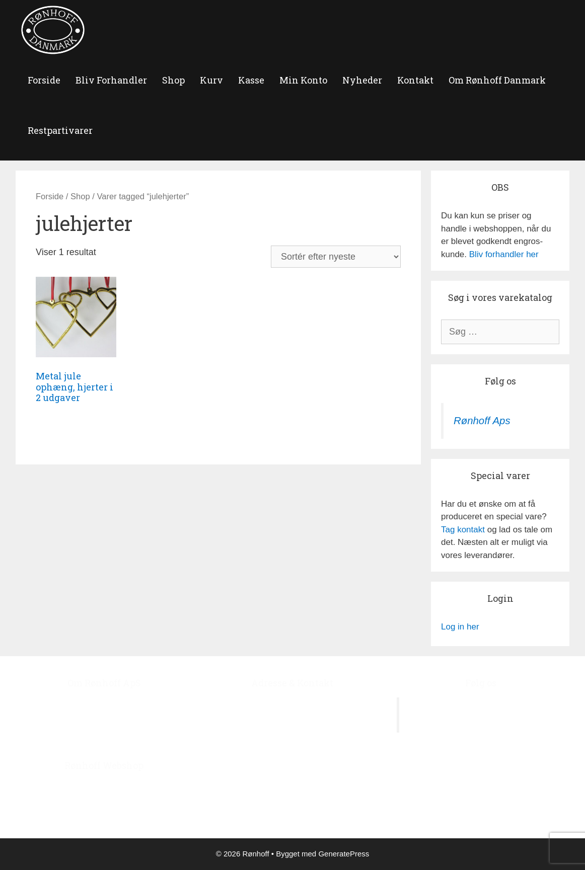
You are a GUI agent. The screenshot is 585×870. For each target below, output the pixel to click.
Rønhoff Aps (482, 420)
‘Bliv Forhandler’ (154, 812)
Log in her (460, 626)
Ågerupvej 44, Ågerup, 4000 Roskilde (292, 703)
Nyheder (362, 80)
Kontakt (415, 80)
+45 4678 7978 (308, 755)
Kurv (211, 80)
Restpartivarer (60, 130)
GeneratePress (343, 853)
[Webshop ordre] (336, 257)
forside (44, 80)
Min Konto (303, 80)
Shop (173, 80)
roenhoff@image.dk (302, 780)
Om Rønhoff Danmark (497, 80)
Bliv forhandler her (504, 254)
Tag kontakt (463, 529)
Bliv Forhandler (111, 80)
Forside (49, 196)
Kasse (251, 80)
